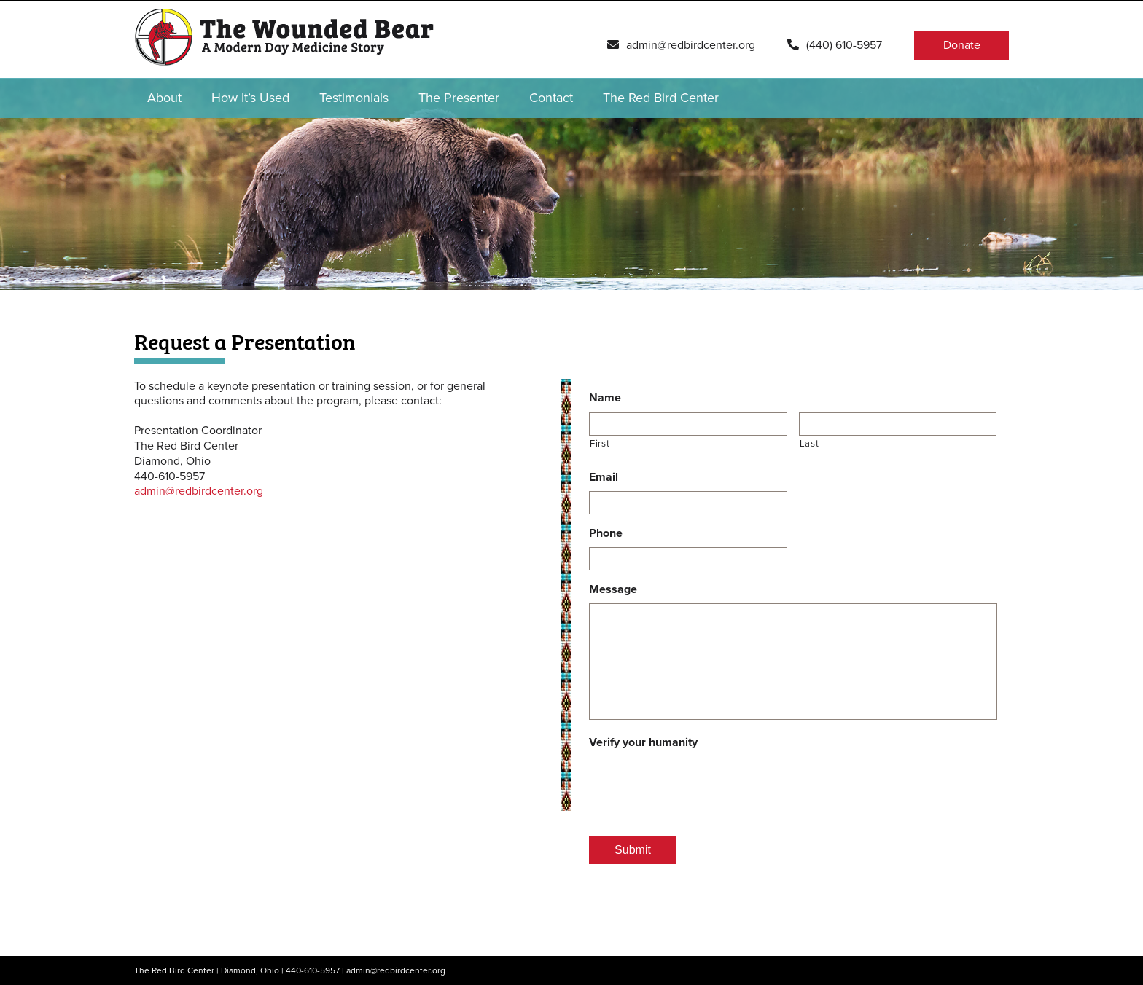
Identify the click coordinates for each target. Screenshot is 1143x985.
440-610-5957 (313, 970)
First (599, 444)
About (164, 98)
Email (603, 477)
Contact (551, 98)
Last (809, 444)
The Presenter (458, 98)
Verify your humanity (643, 742)
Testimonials (354, 98)
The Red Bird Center (661, 98)
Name (605, 398)
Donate (961, 45)
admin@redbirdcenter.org (198, 491)
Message (613, 589)
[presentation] (700, 784)
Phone (606, 533)
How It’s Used (250, 98)
